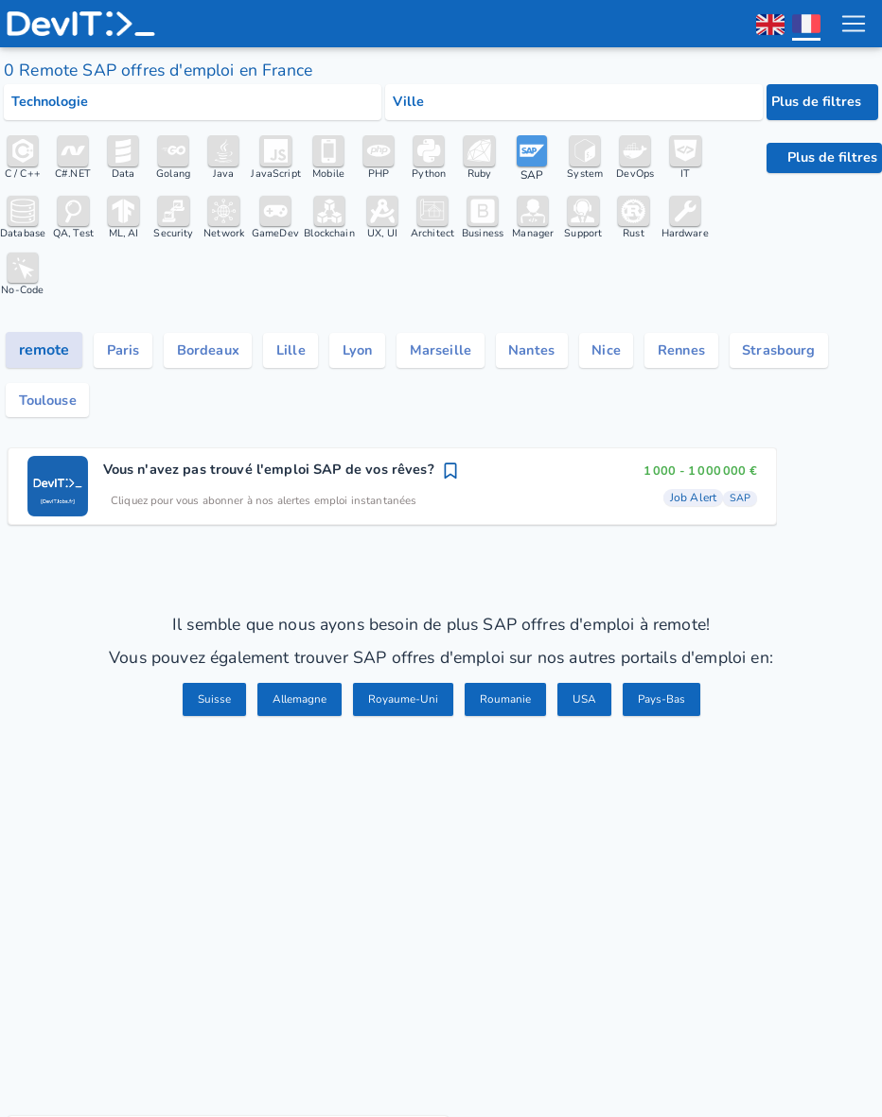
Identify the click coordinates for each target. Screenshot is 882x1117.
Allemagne (293, 706)
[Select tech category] (192, 102)
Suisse (203, 706)
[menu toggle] (852, 24)
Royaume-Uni (402, 706)
